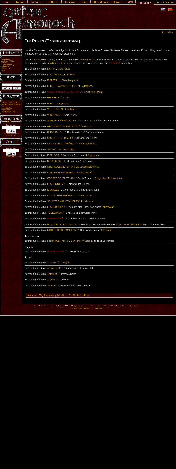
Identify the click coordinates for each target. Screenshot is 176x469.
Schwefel (70, 74)
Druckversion (6, 110)
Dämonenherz (85, 195)
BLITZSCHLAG (55, 132)
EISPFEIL (52, 80)
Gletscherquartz (70, 80)
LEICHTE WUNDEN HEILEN (62, 86)
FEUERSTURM (55, 184)
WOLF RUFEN (55, 109)
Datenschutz (134, 306)
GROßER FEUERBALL (59, 138)
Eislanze (51, 274)
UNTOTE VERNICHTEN (60, 172)
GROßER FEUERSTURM (60, 178)
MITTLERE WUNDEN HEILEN (63, 126)
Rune (36, 59)
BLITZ (50, 103)
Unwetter (51, 285)
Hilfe (3, 70)
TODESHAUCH (55, 213)
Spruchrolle (86, 59)
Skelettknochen (87, 143)
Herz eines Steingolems (130, 224)
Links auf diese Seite (9, 102)
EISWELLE (53, 190)
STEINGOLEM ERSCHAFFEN (63, 166)
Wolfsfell (71, 109)
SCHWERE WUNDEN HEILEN (63, 201)
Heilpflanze (86, 86)
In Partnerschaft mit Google (11, 156)
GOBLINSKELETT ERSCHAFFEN (65, 92)
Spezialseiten (6, 108)
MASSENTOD (54, 218)
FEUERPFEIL (54, 74)
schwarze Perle (67, 149)
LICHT (50, 69)
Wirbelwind (52, 262)
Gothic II (62, 295)
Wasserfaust (53, 268)
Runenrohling (59, 63)
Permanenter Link (8, 112)
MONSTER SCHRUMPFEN (61, 230)
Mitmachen (5, 66)
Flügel (65, 262)
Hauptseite (5, 59)
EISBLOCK (53, 155)
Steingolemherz (90, 166)
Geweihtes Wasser (80, 241)
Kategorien (32, 295)
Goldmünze (64, 69)
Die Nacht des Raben (80, 295)
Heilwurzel (88, 201)
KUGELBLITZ (54, 161)
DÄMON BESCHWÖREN (60, 195)
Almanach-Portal (7, 61)
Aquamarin (93, 155)
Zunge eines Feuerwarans (108, 178)
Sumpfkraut (66, 120)
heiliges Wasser (84, 172)
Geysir (50, 279)
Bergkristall (63, 103)
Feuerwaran (108, 207)
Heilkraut (86, 126)
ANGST (51, 149)
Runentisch (114, 63)
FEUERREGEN (55, 207)
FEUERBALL (54, 97)
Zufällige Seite (6, 68)
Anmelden (169, 32)
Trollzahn (107, 230)
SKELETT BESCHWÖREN (61, 143)
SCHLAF (51, 120)
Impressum (99, 308)
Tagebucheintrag (47, 295)
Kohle (74, 115)
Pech (67, 97)
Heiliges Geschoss (57, 241)
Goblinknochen (94, 92)
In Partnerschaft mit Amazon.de (11, 135)
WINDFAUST (54, 115)
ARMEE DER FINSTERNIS (61, 224)
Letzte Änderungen (8, 65)
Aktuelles (4, 63)
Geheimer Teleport (56, 251)
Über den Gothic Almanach (80, 308)
